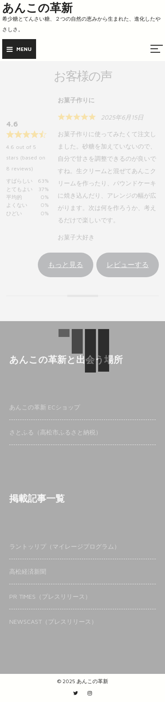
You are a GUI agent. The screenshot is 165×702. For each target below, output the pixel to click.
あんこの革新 (37, 7)
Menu (19, 49)
